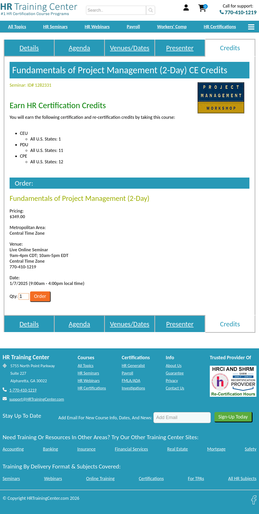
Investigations (133, 388)
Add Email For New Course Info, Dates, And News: (105, 418)
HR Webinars (97, 27)
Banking (50, 449)
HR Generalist (133, 365)
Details (29, 47)
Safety (250, 449)
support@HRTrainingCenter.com (36, 399)
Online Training (100, 478)
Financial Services (131, 449)
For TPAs (196, 478)
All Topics (17, 27)
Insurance (86, 449)
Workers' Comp (172, 27)
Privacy (172, 380)
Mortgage (216, 449)
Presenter (180, 47)
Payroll (133, 27)
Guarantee (175, 373)
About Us (174, 365)
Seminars (11, 478)
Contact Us (175, 388)
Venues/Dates (129, 47)
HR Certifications (220, 27)
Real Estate (177, 449)
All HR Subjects (242, 478)
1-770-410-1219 (23, 390)
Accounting (13, 449)
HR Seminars (55, 27)
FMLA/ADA (131, 380)
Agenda (79, 47)
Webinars (53, 478)
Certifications (151, 478)
